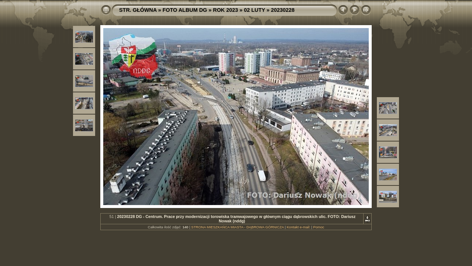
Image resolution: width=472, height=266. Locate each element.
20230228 (283, 10)
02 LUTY (254, 10)
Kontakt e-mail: (298, 227)
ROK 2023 (225, 10)
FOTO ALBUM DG (185, 10)
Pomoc (318, 227)
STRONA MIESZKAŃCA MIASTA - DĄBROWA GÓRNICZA (237, 227)
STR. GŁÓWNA (138, 10)
